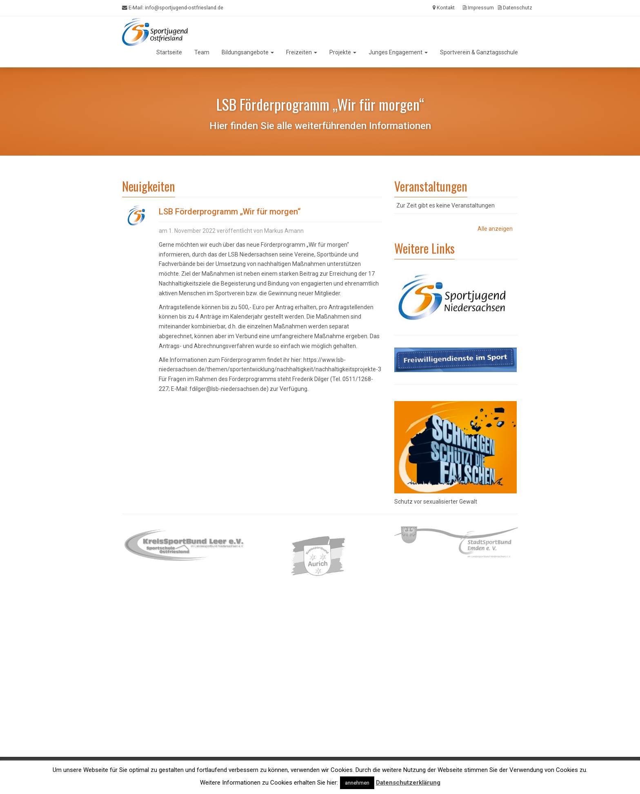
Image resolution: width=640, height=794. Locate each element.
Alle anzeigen (495, 228)
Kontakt (444, 7)
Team (201, 52)
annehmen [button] (357, 783)
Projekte (342, 52)
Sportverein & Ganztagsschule (479, 52)
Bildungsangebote (248, 52)
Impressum (478, 7)
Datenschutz (515, 7)
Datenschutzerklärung (408, 782)
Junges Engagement (398, 52)
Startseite (169, 52)
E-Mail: (172, 7)
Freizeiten (301, 52)
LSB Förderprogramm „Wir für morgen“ (230, 211)
